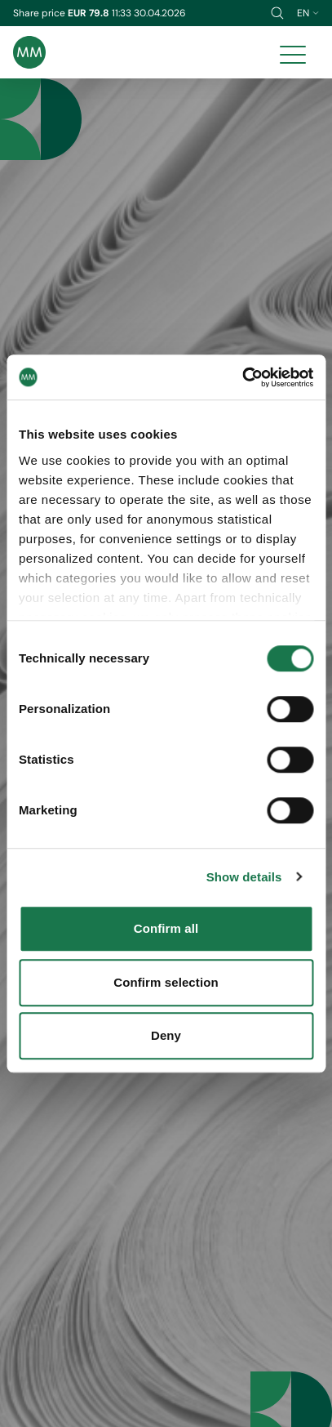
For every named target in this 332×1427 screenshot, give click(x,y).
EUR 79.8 (90, 13)
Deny (166, 1035)
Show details (244, 877)
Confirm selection (165, 982)
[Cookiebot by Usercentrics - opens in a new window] (241, 377)
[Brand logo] (29, 52)
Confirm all (166, 928)
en (308, 13)
